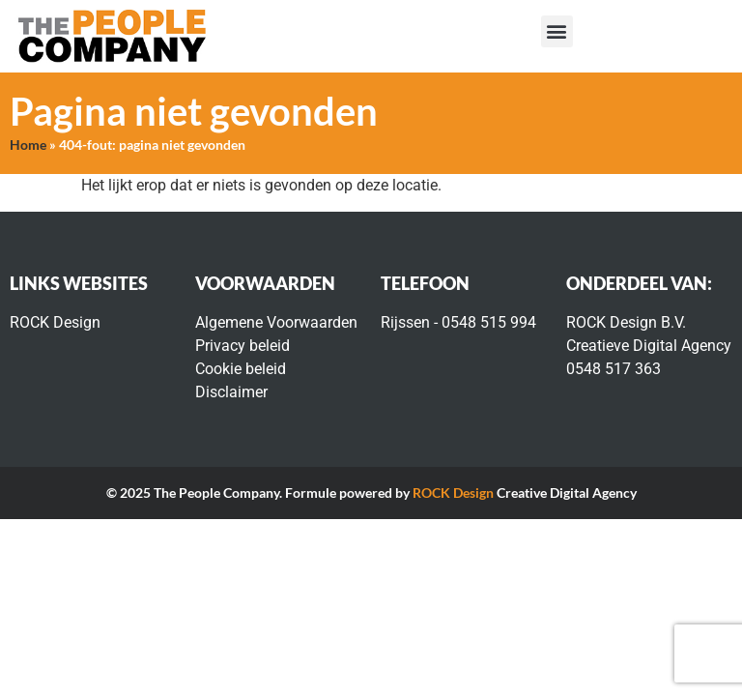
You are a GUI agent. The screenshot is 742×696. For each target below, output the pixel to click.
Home (28, 145)
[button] (557, 31)
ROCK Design (453, 492)
